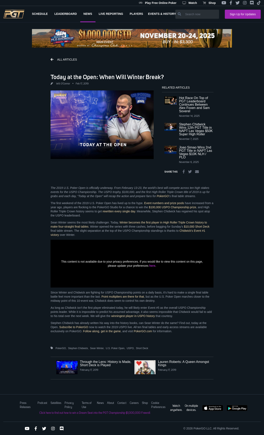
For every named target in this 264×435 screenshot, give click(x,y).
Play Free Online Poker (158, 3)
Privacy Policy (69, 405)
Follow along (91, 331)
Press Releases (25, 405)
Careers (134, 403)
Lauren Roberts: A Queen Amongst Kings (183, 363)
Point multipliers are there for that (122, 296)
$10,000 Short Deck (197, 226)
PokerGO (163, 196)
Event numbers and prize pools (164, 203)
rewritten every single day (119, 211)
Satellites (56, 403)
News (100, 403)
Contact (121, 403)
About (110, 403)
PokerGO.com (143, 331)
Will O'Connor (63, 84)
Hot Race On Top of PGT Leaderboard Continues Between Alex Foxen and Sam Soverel (194, 104)
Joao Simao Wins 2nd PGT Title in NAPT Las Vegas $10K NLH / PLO (195, 152)
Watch (189, 3)
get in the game (111, 331)
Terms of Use (87, 405)
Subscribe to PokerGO (73, 327)
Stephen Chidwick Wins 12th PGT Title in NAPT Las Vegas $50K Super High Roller (196, 129)
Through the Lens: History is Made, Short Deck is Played (105, 363)
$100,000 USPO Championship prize (172, 207)
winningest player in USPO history (133, 316)
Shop (209, 3)
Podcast (42, 403)
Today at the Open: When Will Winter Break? (107, 77)
